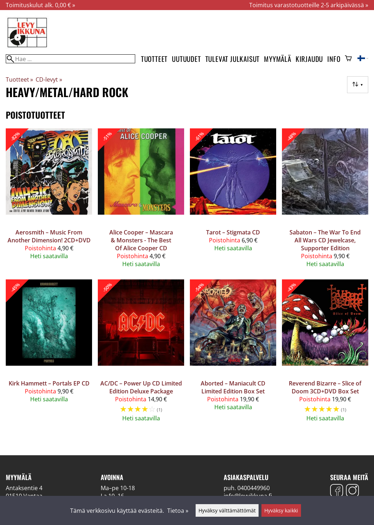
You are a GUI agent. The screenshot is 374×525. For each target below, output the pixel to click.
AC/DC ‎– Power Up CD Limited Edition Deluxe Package (141, 387)
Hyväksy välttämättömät (227, 510)
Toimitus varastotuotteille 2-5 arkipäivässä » (308, 5)
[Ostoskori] (348, 59)
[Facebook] (336, 491)
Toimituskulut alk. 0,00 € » (40, 5)
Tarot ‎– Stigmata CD (233, 232)
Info (333, 59)
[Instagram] (352, 491)
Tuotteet (154, 59)
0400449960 (253, 488)
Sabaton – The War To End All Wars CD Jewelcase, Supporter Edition (325, 240)
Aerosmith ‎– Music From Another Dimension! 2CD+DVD (49, 236)
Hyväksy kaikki (281, 510)
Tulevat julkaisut (232, 59)
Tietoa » (177, 511)
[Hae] (70, 58)
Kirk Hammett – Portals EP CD (49, 383)
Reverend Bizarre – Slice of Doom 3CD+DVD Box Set (325, 387)
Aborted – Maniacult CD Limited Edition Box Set (233, 387)
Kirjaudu (309, 59)
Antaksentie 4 (24, 488)
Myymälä (277, 59)
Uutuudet (186, 59)
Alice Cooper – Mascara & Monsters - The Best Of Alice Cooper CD (141, 240)
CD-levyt (49, 79)
